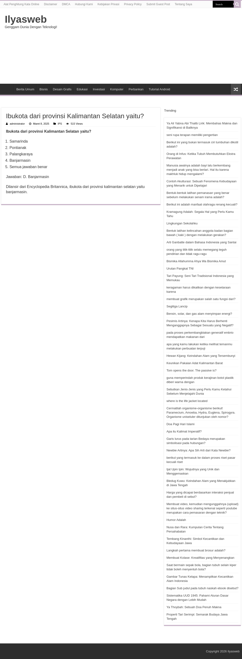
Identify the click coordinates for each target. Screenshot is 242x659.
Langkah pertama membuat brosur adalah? (195, 550)
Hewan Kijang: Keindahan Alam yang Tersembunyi (200, 356)
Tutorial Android (159, 89)
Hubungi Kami (84, 4)
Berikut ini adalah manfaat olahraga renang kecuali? (201, 204)
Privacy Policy (133, 4)
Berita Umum (25, 89)
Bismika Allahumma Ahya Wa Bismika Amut (196, 261)
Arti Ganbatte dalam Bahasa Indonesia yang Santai (201, 242)
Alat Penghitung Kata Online (21, 4)
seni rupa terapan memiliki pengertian (192, 135)
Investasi (99, 89)
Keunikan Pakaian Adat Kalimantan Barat (194, 363)
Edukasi (82, 89)
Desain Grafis (62, 89)
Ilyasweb (26, 19)
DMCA (66, 4)
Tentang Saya (183, 4)
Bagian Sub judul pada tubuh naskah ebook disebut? (202, 588)
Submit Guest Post (158, 4)
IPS (60, 123)
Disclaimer (50, 4)
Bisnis (43, 89)
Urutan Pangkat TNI (180, 268)
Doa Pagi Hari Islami (180, 424)
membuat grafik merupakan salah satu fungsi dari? (200, 299)
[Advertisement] (151, 46)
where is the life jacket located (186, 401)
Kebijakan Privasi (108, 4)
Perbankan (136, 89)
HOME (7, 89)
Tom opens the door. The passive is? (191, 370)
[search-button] (237, 4)
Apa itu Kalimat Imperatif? (184, 431)
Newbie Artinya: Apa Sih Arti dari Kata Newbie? (198, 450)
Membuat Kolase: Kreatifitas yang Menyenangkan (200, 557)
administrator (17, 123)
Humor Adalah (176, 520)
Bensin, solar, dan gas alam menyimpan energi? (199, 313)
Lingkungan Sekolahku (182, 223)
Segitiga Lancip (176, 306)
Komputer (116, 89)
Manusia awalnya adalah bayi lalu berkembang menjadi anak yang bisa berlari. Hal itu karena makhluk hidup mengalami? (198, 170)
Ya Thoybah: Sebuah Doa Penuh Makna (193, 607)
